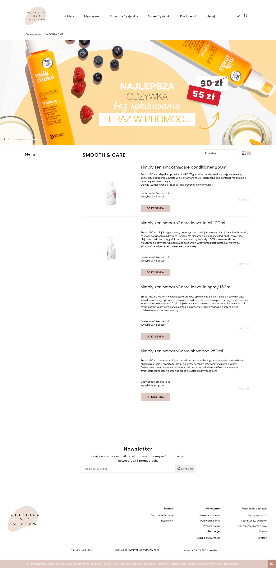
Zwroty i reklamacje (162, 515)
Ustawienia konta (210, 520)
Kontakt (262, 537)
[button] (4, 139)
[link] (138, 93)
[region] (138, 93)
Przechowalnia (211, 526)
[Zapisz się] (185, 469)
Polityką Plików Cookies (115, 563)
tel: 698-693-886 (81, 550)
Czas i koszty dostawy (254, 520)
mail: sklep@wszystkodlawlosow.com (137, 550)
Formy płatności (257, 515)
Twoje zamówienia (209, 515)
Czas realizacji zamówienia (252, 526)
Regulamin (167, 520)
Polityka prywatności (208, 537)
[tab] (14, 139)
